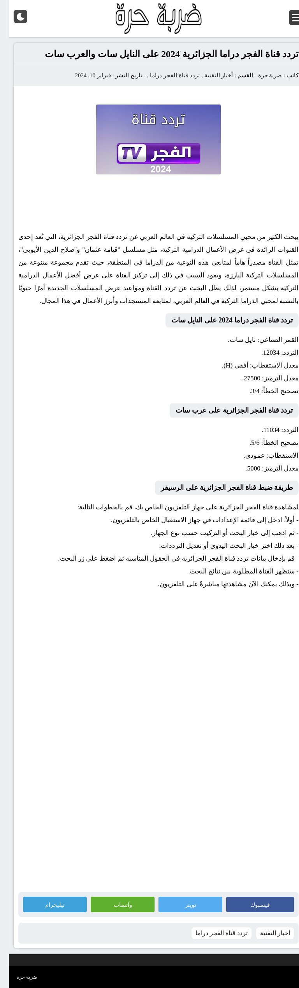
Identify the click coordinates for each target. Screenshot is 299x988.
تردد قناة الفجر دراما (166, 75)
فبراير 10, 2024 (84, 75)
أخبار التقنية (209, 75)
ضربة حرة (260, 75)
